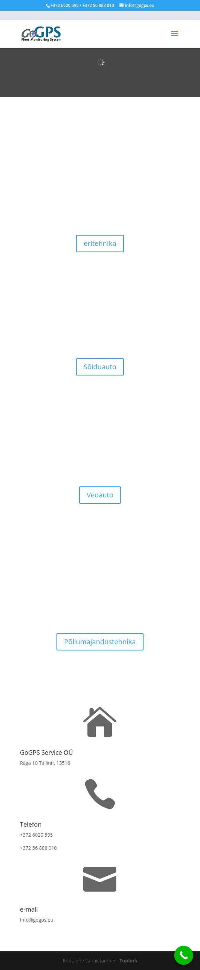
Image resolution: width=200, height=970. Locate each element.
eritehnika (100, 243)
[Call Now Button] (183, 955)
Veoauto (100, 495)
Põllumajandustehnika (100, 641)
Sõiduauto (100, 366)
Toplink (128, 960)
